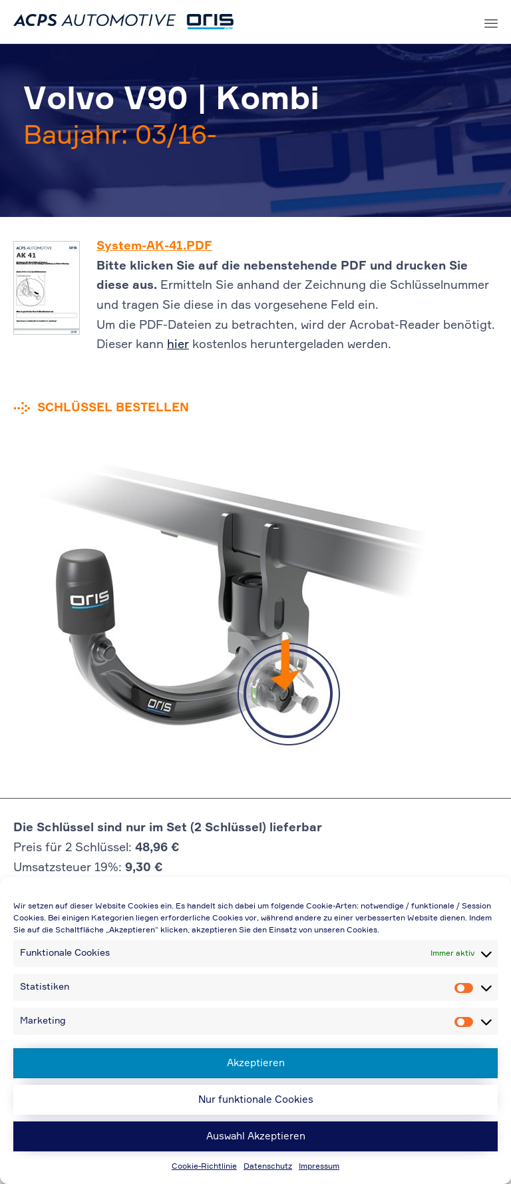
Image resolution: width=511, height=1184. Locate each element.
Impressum (319, 1167)
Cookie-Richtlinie (204, 1167)
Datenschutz (268, 1167)
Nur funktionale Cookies (255, 1100)
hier (178, 345)
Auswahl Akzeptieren (255, 1136)
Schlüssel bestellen (113, 408)
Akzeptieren (256, 1063)
